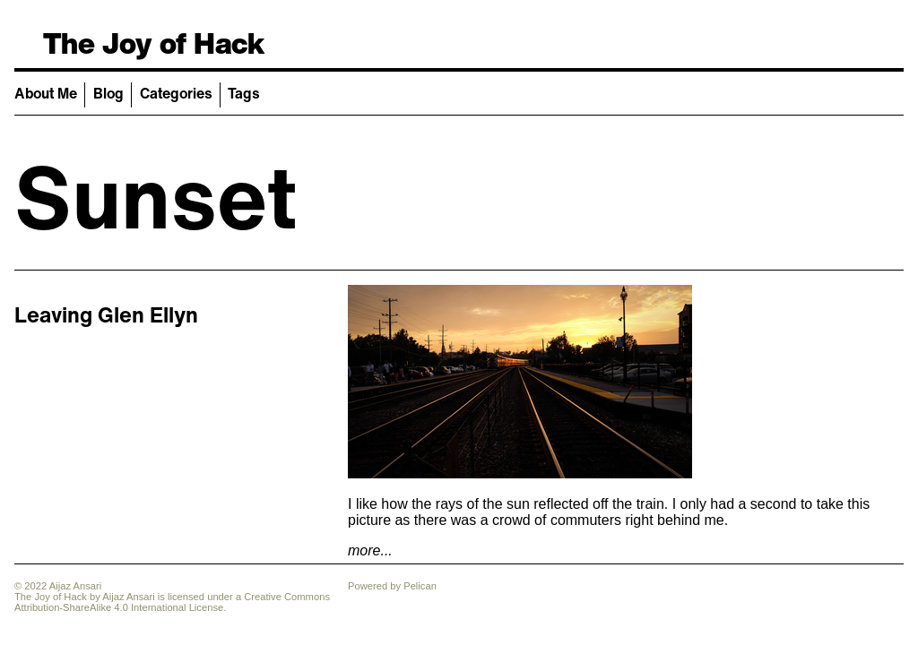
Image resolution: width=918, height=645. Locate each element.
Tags (244, 93)
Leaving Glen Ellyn (106, 314)
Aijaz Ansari (128, 596)
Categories (176, 93)
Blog (108, 93)
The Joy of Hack (153, 43)
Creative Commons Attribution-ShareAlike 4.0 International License (172, 602)
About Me (45, 93)
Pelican (420, 585)
